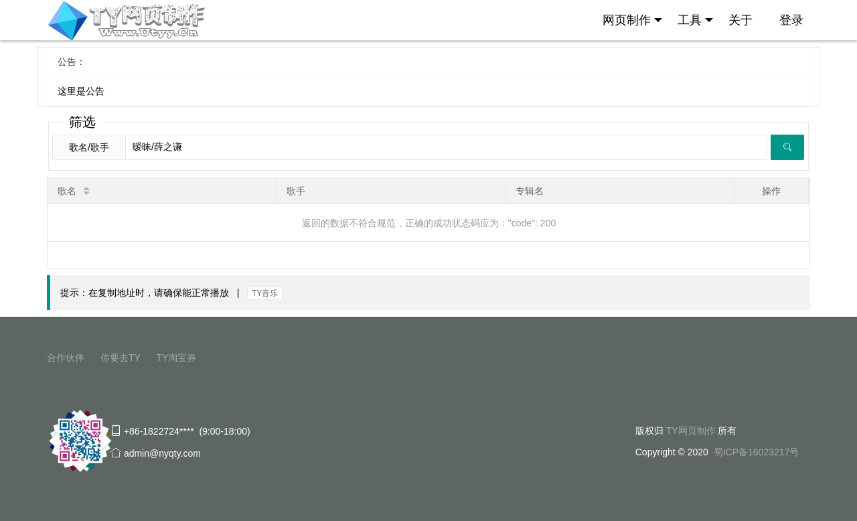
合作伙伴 (65, 357)
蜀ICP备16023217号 (756, 452)
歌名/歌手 (89, 147)
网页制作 (632, 20)
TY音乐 (265, 293)
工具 (695, 20)
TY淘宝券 (176, 357)
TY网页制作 (691, 430)
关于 (740, 20)
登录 (791, 20)
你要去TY (120, 357)
